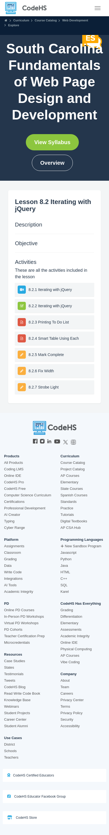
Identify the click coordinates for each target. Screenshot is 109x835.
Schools (10, 751)
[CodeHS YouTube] (57, 442)
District (9, 744)
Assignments (14, 546)
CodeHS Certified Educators (30, 775)
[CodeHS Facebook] (35, 442)
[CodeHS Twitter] (65, 442)
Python (66, 559)
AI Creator (12, 515)
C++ (64, 579)
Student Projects (17, 713)
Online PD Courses (19, 610)
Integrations (13, 579)
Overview (52, 163)
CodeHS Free (15, 489)
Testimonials (14, 674)
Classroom (12, 553)
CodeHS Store (22, 817)
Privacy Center (72, 700)
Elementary (70, 482)
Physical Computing (76, 649)
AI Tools (10, 585)
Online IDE (12, 476)
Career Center (15, 719)
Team (65, 687)
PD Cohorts (13, 629)
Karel (65, 592)
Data (7, 566)
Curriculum (21, 20)
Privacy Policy (72, 713)
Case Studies (14, 661)
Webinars (11, 706)
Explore (13, 25)
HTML (65, 572)
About (65, 680)
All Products (13, 463)
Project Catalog (73, 469)
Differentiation (71, 616)
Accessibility (70, 726)
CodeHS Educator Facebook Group (36, 796)
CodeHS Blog (15, 687)
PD (6, 604)
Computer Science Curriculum (27, 495)
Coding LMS (14, 469)
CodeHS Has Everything (81, 604)
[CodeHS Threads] (73, 442)
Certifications (14, 502)
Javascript (69, 553)
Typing (9, 521)
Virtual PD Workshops (21, 623)
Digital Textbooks (74, 521)
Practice (67, 508)
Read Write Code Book (22, 693)
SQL (64, 585)
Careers (67, 693)
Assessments (71, 629)
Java (64, 566)
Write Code (13, 572)
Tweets (9, 680)
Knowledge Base (17, 700)
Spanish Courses (74, 495)
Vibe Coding (70, 662)
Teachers (11, 757)
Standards (69, 502)
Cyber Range (14, 528)
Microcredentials (17, 642)
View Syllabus (52, 142)
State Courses (72, 489)
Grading (10, 559)
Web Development (75, 20)
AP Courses (70, 476)
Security (67, 719)
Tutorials (67, 515)
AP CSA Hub (71, 528)
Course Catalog (46, 20)
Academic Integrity (18, 592)
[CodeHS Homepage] (28, 8)
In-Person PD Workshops (24, 616)
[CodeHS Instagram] (42, 442)
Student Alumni (16, 726)
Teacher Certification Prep (24, 636)
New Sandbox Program (81, 546)
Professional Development (24, 508)
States (9, 667)
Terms (65, 706)
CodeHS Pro (14, 482)
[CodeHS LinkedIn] (49, 442)
